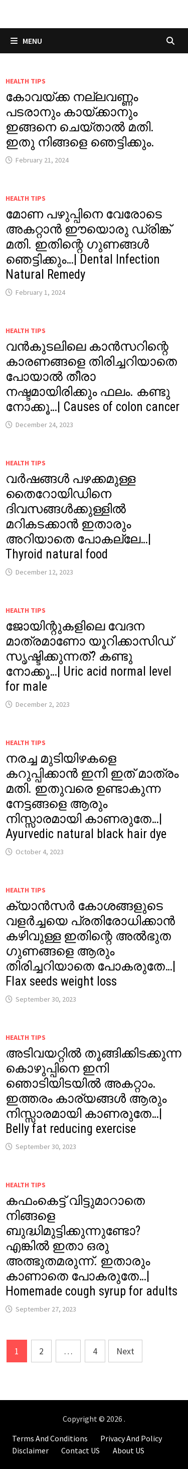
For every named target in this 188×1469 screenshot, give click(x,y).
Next (125, 1351)
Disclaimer (30, 1450)
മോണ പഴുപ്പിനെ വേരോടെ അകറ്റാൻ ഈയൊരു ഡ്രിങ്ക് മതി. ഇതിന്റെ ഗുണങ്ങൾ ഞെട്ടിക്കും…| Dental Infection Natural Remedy (88, 244)
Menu (26, 41)
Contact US (80, 1450)
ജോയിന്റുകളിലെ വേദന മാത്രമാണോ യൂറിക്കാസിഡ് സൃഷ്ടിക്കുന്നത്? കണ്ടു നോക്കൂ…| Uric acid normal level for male (89, 656)
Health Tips (26, 81)
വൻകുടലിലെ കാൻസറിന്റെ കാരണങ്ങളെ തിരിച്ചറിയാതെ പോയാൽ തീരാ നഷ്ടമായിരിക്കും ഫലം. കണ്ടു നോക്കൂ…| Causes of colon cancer (92, 376)
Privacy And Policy (131, 1438)
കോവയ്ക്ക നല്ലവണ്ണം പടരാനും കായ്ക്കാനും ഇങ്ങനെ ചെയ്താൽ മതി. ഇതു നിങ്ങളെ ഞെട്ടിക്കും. (80, 119)
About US (128, 1450)
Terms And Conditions (50, 1438)
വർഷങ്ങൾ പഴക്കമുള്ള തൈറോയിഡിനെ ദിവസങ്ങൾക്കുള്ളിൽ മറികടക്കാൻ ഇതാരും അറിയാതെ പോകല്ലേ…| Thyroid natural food (78, 516)
